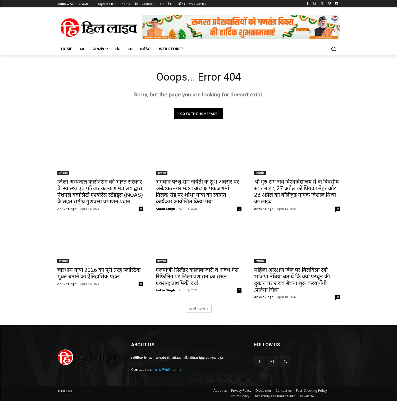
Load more (199, 308)
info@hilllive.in (167, 369)
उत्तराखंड (63, 173)
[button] (333, 49)
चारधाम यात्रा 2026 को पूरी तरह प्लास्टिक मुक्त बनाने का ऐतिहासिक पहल (98, 273)
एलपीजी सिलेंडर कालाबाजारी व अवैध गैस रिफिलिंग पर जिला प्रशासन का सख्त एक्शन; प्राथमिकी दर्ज (197, 276)
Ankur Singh (67, 209)
